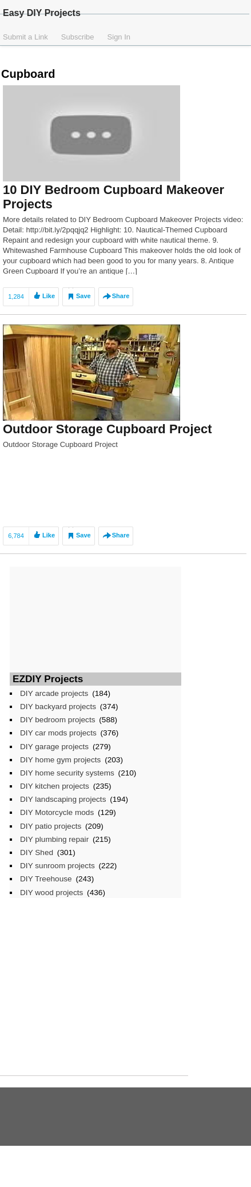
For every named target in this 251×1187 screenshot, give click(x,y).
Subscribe (77, 37)
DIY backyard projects (58, 706)
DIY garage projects (54, 746)
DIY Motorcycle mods (57, 812)
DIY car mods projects (58, 733)
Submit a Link (25, 37)
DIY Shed (36, 852)
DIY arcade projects (54, 693)
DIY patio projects (50, 826)
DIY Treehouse (46, 879)
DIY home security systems (67, 773)
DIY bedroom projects (57, 719)
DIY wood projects (51, 892)
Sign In (118, 37)
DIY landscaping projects (63, 799)
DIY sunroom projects (57, 865)
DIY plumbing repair (54, 839)
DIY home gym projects (60, 759)
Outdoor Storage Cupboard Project (107, 429)
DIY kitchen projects (54, 786)
